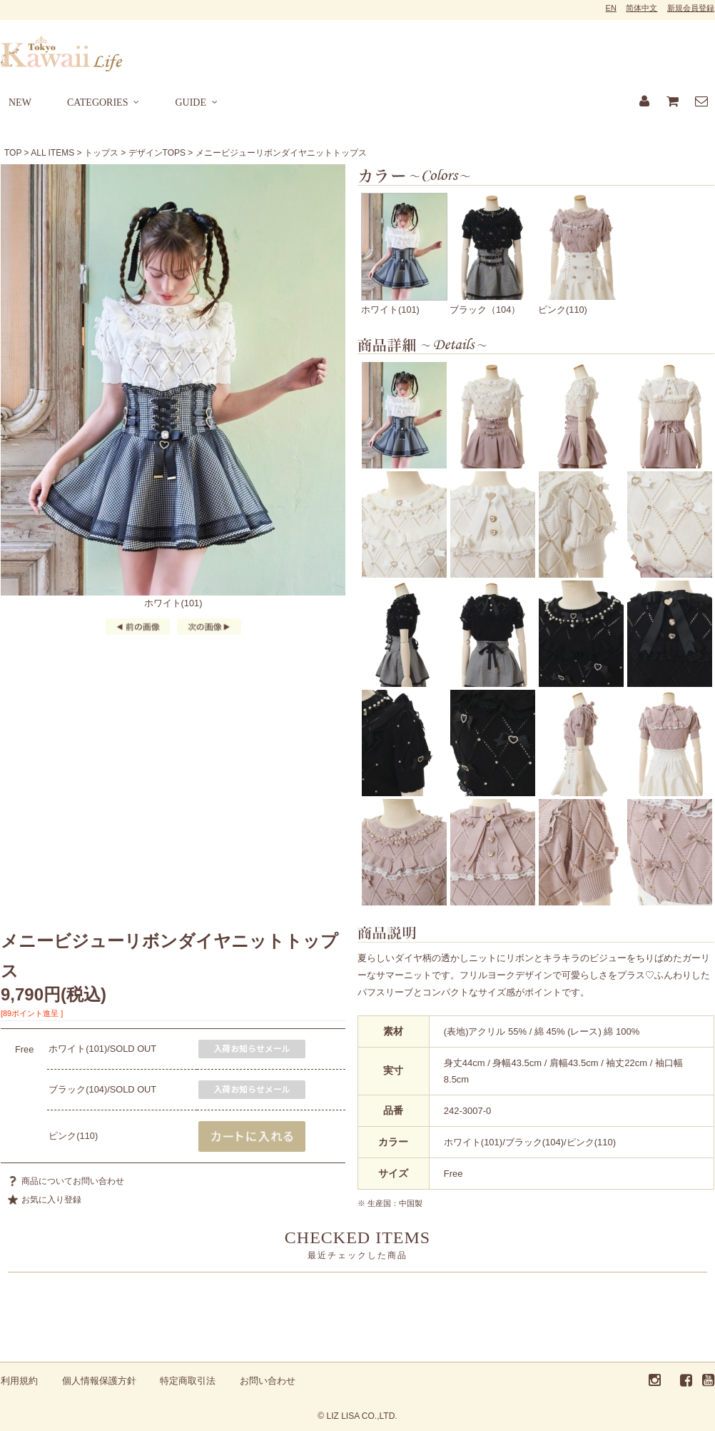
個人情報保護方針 (99, 1380)
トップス (101, 153)
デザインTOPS (157, 153)
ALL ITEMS (52, 153)
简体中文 (641, 8)
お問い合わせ (267, 1380)
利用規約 (19, 1380)
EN (611, 8)
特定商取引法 (187, 1380)
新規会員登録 (690, 8)
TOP (12, 153)
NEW (20, 102)
